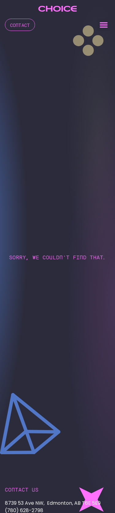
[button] (103, 24)
